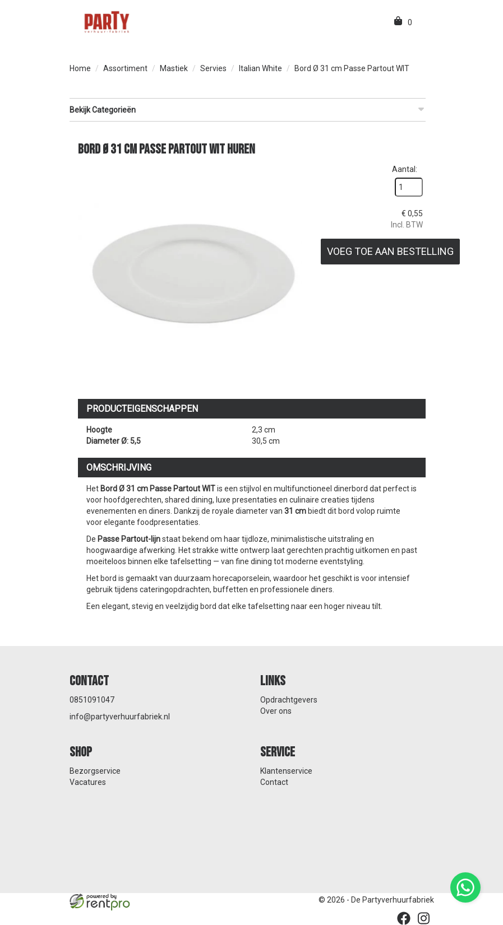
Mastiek (174, 68)
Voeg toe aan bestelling (390, 251)
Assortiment (125, 68)
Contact (274, 782)
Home (80, 68)
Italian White (260, 68)
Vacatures (88, 782)
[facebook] (404, 918)
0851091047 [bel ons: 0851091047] (92, 699)
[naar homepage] (106, 21)
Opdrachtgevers (288, 699)
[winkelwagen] (399, 22)
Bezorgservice (95, 770)
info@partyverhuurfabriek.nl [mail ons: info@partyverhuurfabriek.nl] (120, 716)
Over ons (276, 710)
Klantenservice (286, 770)
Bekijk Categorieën (248, 109)
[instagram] (424, 918)
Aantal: (404, 169)
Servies (213, 68)
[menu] (421, 22)
